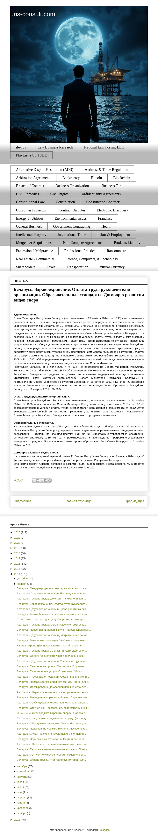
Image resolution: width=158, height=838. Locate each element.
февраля (23, 807)
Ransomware (116, 251)
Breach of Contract (30, 186)
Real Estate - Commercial (35, 259)
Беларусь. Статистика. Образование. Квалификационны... (53, 707)
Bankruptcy (71, 178)
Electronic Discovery (112, 210)
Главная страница (78, 501)
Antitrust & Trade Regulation (106, 170)
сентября (23, 771)
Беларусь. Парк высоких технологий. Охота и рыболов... (52, 739)
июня (21, 787)
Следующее (22, 501)
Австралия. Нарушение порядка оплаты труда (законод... (52, 718)
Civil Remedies (27, 194)
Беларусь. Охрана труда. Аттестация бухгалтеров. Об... (51, 759)
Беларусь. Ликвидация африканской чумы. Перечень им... (53, 697)
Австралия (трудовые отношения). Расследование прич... (52, 593)
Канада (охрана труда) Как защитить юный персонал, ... (51, 645)
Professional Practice (79, 251)
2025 (17, 532)
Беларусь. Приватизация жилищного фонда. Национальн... (53, 681)
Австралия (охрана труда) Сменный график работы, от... (52, 650)
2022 (17, 537)
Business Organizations (73, 186)
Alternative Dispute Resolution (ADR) (44, 170)
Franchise (105, 218)
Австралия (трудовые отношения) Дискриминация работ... (53, 635)
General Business (29, 226)
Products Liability (127, 243)
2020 (17, 542)
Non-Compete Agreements (82, 243)
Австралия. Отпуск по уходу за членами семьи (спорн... (51, 754)
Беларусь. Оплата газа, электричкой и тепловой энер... (51, 655)
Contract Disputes (72, 210)
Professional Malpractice (34, 251)
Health (106, 226)
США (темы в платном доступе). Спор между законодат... (52, 619)
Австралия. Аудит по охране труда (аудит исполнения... (51, 733)
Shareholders (25, 267)
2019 (17, 547)
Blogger (104, 829)
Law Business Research (55, 147)
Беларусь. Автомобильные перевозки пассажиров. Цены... (53, 614)
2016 (17, 563)
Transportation (77, 267)
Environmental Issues (71, 218)
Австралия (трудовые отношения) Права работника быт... (52, 609)
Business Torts (112, 186)
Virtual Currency (112, 267)
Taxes (51, 267)
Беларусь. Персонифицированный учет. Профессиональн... (54, 629)
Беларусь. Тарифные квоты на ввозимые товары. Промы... (53, 749)
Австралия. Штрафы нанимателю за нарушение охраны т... (53, 692)
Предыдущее (134, 501)
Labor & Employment (113, 235)
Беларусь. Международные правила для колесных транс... (53, 588)
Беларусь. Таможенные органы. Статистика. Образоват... (52, 666)
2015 (17, 568)
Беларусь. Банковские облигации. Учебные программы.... (52, 640)
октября (22, 766)
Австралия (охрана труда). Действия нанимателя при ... (51, 598)
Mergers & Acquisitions (34, 243)
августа (22, 776)
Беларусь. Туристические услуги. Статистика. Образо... (51, 671)
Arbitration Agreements (33, 178)
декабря (22, 578)
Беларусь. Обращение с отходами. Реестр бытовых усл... (52, 723)
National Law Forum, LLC (104, 147)
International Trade (72, 235)
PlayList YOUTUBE (31, 155)
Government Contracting (71, 226)
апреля (22, 797)
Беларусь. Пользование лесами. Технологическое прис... (52, 728)
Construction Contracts (103, 202)
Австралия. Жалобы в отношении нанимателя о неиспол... (53, 744)
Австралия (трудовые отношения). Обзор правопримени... (53, 676)
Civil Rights (59, 194)
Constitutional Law (30, 202)
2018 (17, 553)
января (22, 813)
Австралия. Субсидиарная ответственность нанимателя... (52, 702)
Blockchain (121, 178)
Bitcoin (96, 178)
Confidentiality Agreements (100, 194)
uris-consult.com (32, 14)
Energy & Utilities (29, 218)
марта (21, 802)
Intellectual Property (31, 235)
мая (20, 792)
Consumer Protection (31, 210)
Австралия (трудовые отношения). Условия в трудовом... (52, 661)
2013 (17, 819)
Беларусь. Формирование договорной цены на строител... (52, 686)
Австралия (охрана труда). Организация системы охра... (52, 624)
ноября (22, 583)
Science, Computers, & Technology (91, 259)
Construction (65, 202)
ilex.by (21, 147)
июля (21, 781)
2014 (17, 573)
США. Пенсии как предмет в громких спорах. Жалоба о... (52, 713)
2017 (17, 558)
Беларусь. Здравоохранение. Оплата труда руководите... (52, 603)
